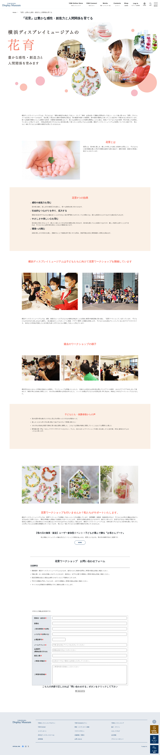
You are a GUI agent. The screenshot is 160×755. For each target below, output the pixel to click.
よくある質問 (154, 751)
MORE (80, 542)
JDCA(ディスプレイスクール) (46, 735)
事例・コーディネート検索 (82, 727)
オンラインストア (154, 741)
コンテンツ (117, 4)
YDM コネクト (91, 4)
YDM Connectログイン (81, 723)
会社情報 (113, 735)
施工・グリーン (115, 727)
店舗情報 (126, 4)
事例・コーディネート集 (105, 4)
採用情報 (40, 739)
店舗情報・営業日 (79, 735)
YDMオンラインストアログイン (46, 723)
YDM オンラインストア (76, 4)
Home (14, 12)
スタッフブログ (115, 731)
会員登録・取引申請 (154, 731)
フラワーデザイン (79, 731)
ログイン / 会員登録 (136, 4)
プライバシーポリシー (117, 739)
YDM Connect (42, 727)
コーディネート (42, 731)
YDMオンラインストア (117, 723)
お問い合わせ (78, 739)
